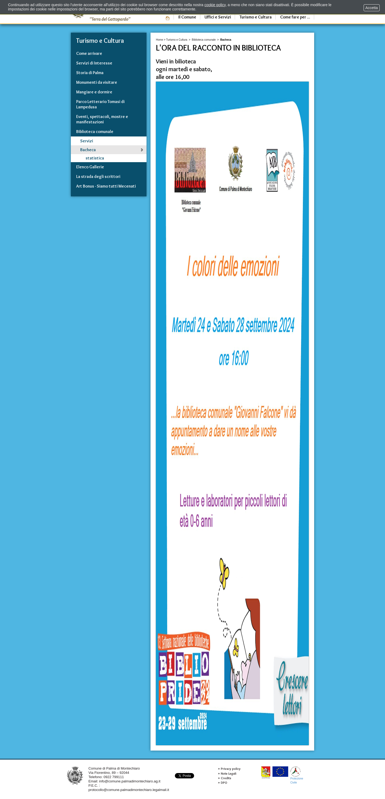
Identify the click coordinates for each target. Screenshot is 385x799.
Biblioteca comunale (204, 39)
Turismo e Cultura (176, 39)
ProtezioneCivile (296, 775)
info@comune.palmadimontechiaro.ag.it (129, 781)
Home (159, 39)
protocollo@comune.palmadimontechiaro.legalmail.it (128, 790)
